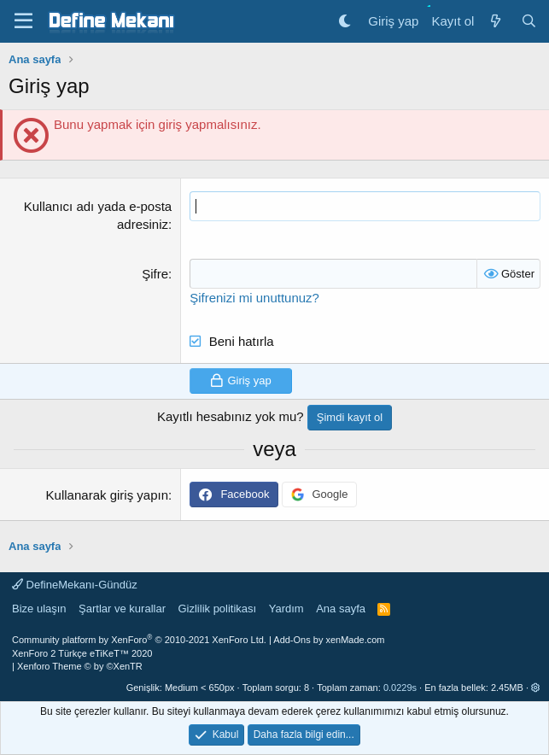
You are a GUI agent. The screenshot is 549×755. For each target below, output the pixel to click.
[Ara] (529, 21)
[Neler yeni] (494, 21)
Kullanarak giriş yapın (107, 495)
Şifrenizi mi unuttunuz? (254, 297)
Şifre (155, 273)
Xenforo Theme (80, 666)
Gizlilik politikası (217, 608)
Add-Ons (291, 640)
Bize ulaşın (39, 608)
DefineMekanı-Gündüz (74, 584)
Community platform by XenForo (139, 640)
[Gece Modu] (344, 21)
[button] (535, 687)
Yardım (286, 608)
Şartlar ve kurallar (122, 608)
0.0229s (400, 687)
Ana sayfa (340, 608)
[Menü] (23, 21)
